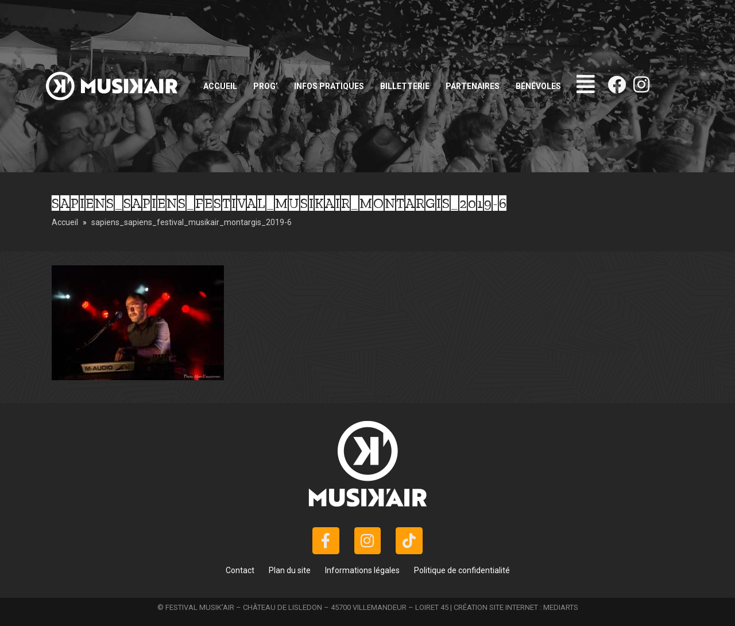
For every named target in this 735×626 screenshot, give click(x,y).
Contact (240, 570)
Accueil (220, 86)
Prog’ (265, 86)
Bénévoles (538, 86)
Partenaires (473, 86)
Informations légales (362, 570)
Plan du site (290, 570)
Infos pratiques (329, 86)
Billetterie (405, 86)
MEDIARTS (560, 607)
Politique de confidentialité (462, 570)
